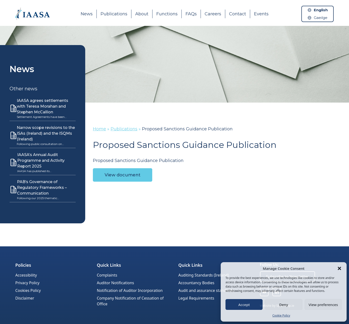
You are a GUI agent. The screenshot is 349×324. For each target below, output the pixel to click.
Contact (237, 14)
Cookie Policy (281, 315)
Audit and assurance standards (206, 290)
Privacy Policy (27, 282)
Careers (213, 14)
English (321, 10)
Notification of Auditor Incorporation (130, 290)
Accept (244, 304)
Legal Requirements (196, 298)
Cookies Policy (28, 290)
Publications (114, 14)
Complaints (107, 275)
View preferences (323, 304)
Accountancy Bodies (196, 282)
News (87, 14)
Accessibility (26, 275)
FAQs (191, 14)
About (141, 14)
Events (261, 14)
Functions (167, 14)
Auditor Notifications (115, 282)
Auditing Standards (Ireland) (203, 275)
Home (99, 129)
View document (123, 175)
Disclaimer (24, 298)
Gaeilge (320, 17)
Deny (283, 304)
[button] (339, 268)
